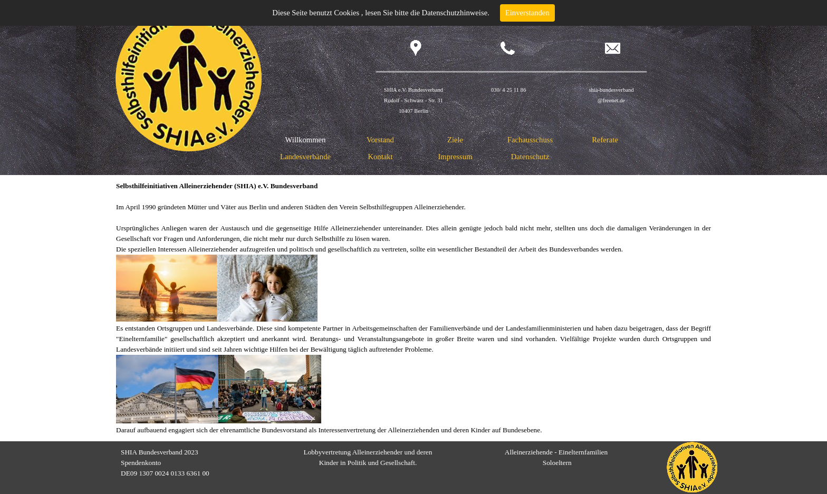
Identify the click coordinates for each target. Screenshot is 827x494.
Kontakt (380, 156)
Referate (605, 139)
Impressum (455, 156)
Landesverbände (305, 156)
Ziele (455, 139)
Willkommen (305, 139)
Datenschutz (530, 156)
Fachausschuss (530, 139)
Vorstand (380, 139)
